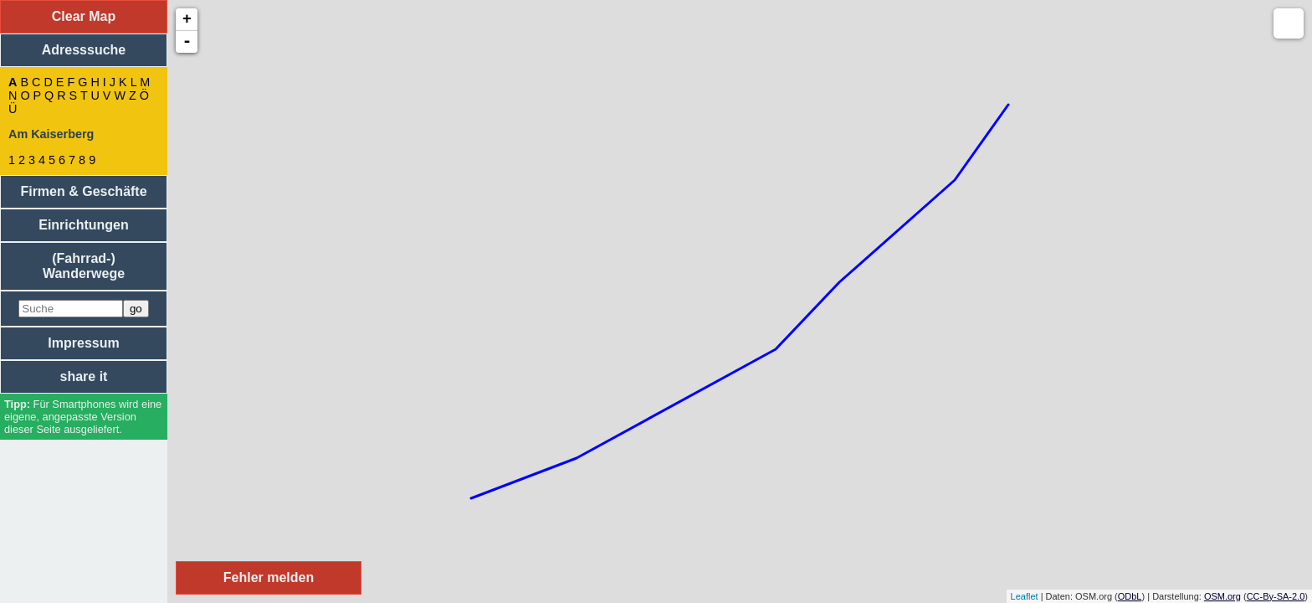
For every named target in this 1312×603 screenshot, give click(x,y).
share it (84, 376)
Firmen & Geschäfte (83, 191)
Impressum (83, 343)
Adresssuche (84, 50)
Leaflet (1024, 596)
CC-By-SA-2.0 (1276, 596)
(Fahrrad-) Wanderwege (84, 266)
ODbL (1130, 596)
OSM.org (1222, 596)
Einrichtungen (83, 225)
